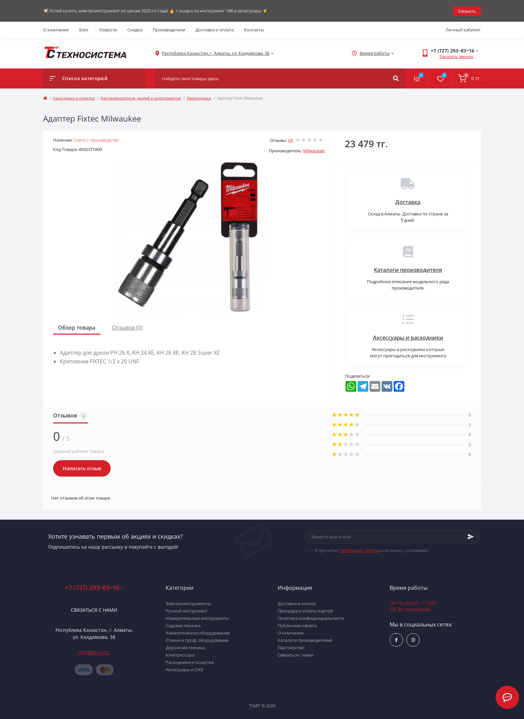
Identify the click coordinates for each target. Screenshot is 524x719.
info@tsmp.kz (94, 652)
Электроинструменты (188, 603)
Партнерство (291, 647)
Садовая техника (183, 625)
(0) (290, 140)
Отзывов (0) (127, 327)
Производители (169, 29)
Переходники (199, 97)
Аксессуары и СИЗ (184, 669)
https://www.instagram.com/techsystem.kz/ (413, 639)
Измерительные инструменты (197, 618)
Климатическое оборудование (198, 633)
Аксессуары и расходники (408, 337)
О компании (56, 29)
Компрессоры (180, 655)
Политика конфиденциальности (311, 618)
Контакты (254, 29)
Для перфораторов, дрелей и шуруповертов (141, 97)
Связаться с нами (94, 609)
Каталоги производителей (305, 640)
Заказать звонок (456, 56)
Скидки (134, 29)
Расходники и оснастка (74, 97)
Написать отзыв (82, 468)
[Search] (395, 78)
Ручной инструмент (186, 610)
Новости (108, 29)
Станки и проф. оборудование (197, 640)
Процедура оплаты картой (305, 610)
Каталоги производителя (408, 269)
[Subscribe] (471, 536)
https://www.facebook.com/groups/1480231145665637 (396, 639)
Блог (84, 29)
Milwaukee (313, 150)
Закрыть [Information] (467, 10)
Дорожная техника (185, 647)
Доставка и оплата (214, 29)
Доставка (407, 201)
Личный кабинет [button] (463, 29)
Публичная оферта (358, 550)
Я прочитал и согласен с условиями (371, 549)
